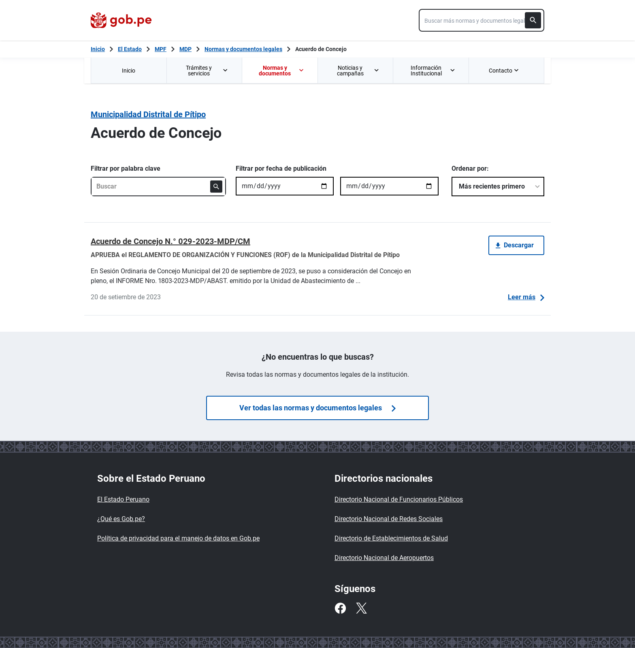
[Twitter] (361, 608)
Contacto (504, 70)
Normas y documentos (281, 70)
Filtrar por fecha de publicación (281, 168)
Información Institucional (433, 70)
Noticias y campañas (358, 70)
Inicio (128, 70)
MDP (185, 49)
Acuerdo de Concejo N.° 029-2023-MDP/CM (170, 241)
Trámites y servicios (207, 70)
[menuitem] (128, 70)
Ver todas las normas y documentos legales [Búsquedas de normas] (317, 407)
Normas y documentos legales (243, 49)
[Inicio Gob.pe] (98, 49)
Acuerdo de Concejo (321, 49)
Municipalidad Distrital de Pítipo (148, 114)
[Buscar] (533, 20)
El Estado (130, 49)
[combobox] (481, 20)
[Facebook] (340, 608)
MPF (160, 49)
